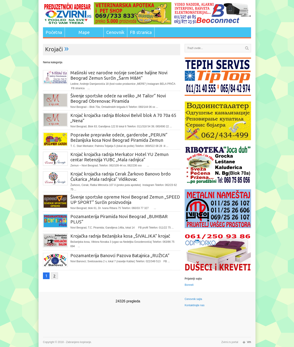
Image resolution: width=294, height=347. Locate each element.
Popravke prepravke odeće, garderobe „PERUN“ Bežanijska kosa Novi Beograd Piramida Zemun (118, 137)
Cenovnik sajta (193, 299)
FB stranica (141, 32)
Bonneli (189, 284)
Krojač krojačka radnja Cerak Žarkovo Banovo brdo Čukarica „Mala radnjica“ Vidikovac (120, 176)
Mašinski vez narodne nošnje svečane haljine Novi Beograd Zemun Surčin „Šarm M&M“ (118, 75)
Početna (54, 32)
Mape (84, 32)
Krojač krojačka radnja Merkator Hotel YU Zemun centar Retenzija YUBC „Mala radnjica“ (119, 157)
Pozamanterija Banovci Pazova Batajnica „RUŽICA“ (119, 255)
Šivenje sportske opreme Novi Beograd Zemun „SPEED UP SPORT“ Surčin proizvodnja (125, 199)
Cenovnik (115, 32)
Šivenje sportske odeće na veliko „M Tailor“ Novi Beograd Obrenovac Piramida (118, 98)
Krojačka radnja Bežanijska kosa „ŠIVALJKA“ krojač (120, 236)
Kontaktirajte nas (194, 305)
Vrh (249, 342)
